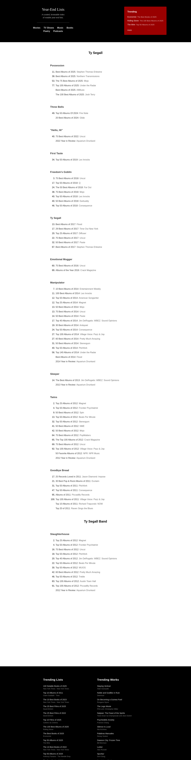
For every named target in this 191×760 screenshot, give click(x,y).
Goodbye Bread (59, 470)
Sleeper (54, 373)
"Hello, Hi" (56, 130)
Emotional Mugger (61, 259)
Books (70, 28)
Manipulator (57, 282)
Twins (53, 397)
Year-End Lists (53, 9)
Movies (36, 28)
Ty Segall (55, 218)
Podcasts (58, 31)
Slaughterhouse (59, 534)
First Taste (56, 153)
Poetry (46, 31)
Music (60, 28)
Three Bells (57, 106)
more (129, 30)
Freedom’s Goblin (61, 172)
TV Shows (49, 28)
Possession (57, 65)
